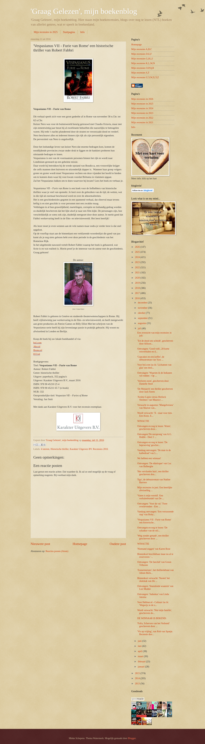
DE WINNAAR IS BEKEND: (151, 618)
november (143, 308)
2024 (137, 257)
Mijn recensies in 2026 (142, 99)
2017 (137, 293)
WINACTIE (143, 421)
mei (140, 646)
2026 (137, 247)
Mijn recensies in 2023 (142, 113)
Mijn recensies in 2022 (142, 117)
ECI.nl (36, 354)
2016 (137, 298)
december (143, 302)
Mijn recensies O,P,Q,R (142, 68)
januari (141, 666)
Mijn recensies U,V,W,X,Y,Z (145, 77)
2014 (137, 678)
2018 (137, 288)
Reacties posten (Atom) (56, 551)
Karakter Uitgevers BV (81, 449)
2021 (137, 272)
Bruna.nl (37, 350)
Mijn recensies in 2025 (46, 32)
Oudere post (118, 544)
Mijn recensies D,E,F (141, 54)
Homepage (80, 544)
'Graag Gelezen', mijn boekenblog (84, 11)
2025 (137, 252)
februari (142, 661)
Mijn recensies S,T (140, 72)
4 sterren (45, 449)
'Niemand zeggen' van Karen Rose (153, 549)
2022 (137, 267)
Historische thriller (60, 449)
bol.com (37, 342)
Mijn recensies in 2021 (142, 122)
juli (140, 328)
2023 (137, 262)
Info (82, 32)
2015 (137, 673)
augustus (142, 323)
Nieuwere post (40, 544)
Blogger (132, 738)
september (143, 318)
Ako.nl (36, 346)
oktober (142, 313)
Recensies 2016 (100, 449)
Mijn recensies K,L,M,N (143, 63)
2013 (137, 683)
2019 (137, 283)
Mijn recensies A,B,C (141, 49)
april (140, 651)
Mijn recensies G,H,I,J (142, 58)
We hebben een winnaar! (149, 458)
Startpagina (69, 32)
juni (140, 641)
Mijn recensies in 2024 (142, 108)
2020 (137, 277)
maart (141, 656)
